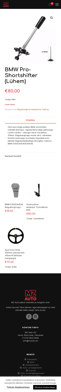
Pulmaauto (32, 359)
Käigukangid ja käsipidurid (29, 109)
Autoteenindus (32, 365)
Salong (45, 109)
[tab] (30, 120)
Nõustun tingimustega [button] (45, 387)
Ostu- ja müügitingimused (32, 373)
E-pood (32, 370)
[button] (51, 17)
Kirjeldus (30, 120)
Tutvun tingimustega (18, 387)
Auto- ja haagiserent (32, 367)
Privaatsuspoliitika (32, 376)
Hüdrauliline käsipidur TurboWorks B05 (37, 207)
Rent (32, 362)
